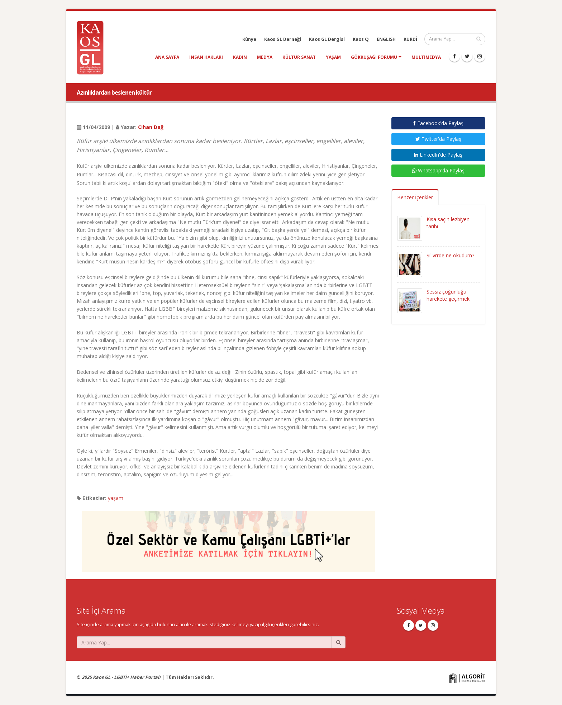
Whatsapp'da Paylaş (438, 170)
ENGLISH (386, 39)
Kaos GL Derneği (282, 39)
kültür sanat (299, 57)
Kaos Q (361, 39)
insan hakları (206, 57)
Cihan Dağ (150, 127)
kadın (240, 57)
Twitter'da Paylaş (438, 138)
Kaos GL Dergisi (327, 39)
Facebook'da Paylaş (438, 123)
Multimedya (426, 57)
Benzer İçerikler (415, 197)
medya (264, 57)
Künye (249, 39)
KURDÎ (410, 39)
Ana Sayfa (167, 57)
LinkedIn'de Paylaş (438, 154)
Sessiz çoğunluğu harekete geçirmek (448, 295)
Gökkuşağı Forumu (374, 57)
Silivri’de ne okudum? (450, 255)
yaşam (333, 57)
